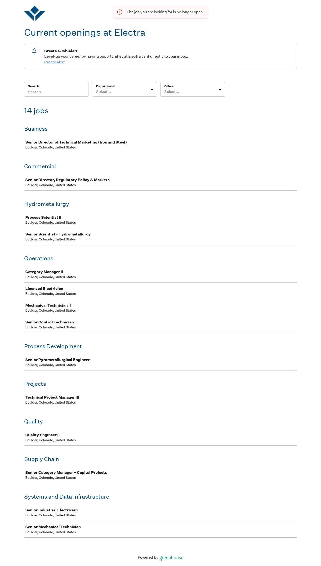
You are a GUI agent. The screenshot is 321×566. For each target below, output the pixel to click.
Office (169, 86)
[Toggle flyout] (152, 90)
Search (33, 86)
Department (105, 86)
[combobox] (96, 91)
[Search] (56, 92)
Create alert (54, 62)
